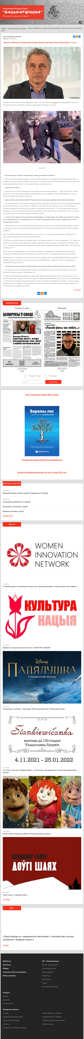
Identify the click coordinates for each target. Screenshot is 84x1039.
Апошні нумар (22, 368)
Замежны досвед (48, 1024)
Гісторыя (5, 1013)
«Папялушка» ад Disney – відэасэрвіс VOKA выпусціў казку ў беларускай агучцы (34, 709)
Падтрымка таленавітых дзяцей (15, 507)
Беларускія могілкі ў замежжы (52, 1017)
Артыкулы (6, 1000)
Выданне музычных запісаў (13, 511)
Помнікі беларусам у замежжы (52, 1013)
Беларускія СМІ (8, 1003)
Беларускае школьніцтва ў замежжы (54, 1020)
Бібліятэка (7, 961)
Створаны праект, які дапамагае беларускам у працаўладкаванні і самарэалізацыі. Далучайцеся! (40, 586)
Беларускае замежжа (11, 1009)
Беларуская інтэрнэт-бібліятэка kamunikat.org (42, 460)
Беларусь (6, 992)
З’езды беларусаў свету (49, 968)
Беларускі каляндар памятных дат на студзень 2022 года (42, 472)
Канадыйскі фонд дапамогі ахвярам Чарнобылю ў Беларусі (25, 493)
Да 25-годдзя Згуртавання (50, 986)
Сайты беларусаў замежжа (11, 1020)
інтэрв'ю (54, 102)
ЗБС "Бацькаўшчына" (51, 961)
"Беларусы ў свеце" (35, 376)
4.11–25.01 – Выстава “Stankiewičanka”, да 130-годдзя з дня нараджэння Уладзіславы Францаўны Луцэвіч (40, 771)
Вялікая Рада (46, 976)
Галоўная (4, 28)
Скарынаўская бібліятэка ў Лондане (16, 502)
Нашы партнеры (9, 976)
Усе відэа (6, 945)
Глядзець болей (8, 516)
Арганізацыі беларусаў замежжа (13, 1017)
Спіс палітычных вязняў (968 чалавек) (42, 395)
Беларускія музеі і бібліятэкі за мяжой (14, 1027)
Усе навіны (6, 899)
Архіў (22, 371)
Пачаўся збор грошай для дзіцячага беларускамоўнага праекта (27, 834)
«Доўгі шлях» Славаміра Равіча (15, 895)
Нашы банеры (46, 979)
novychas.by (13, 38)
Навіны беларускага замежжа (17, 28)
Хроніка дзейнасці (47, 972)
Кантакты (7, 965)
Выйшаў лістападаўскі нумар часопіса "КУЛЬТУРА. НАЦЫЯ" (27, 648)
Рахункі (44, 983)
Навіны (6, 968)
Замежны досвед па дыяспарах (14, 972)
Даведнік (5, 996)
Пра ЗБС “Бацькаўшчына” (50, 965)
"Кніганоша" (53, 376)
